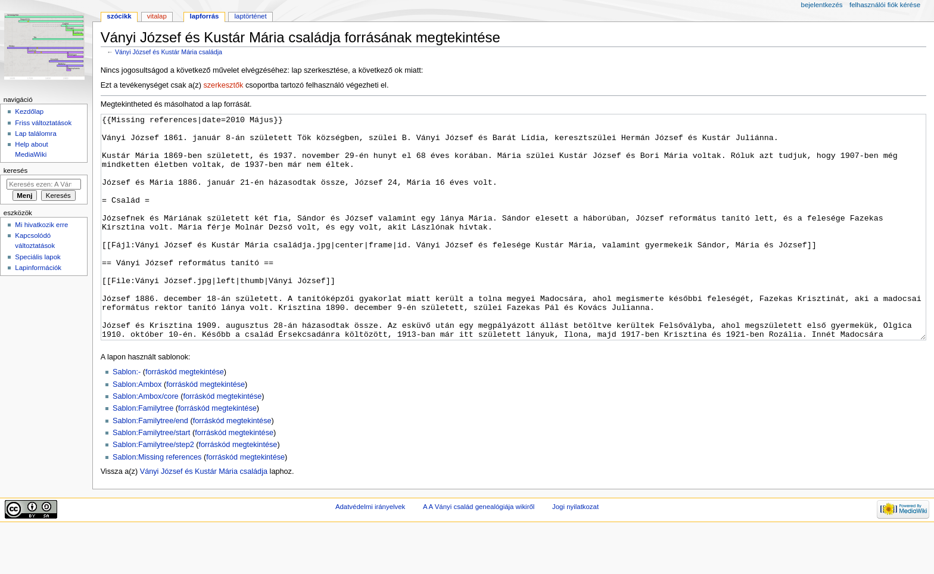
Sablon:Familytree (143, 453)
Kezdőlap (29, 111)
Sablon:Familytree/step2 (153, 489)
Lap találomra (35, 133)
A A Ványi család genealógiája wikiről (478, 551)
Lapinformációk (38, 267)
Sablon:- (127, 416)
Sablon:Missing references (157, 502)
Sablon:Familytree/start (151, 477)
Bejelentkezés (822, 4)
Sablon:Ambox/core (146, 441)
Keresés (15, 170)
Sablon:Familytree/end (150, 465)
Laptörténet (251, 16)
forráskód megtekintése (184, 416)
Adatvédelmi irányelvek (370, 551)
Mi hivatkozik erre (41, 224)
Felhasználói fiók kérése (884, 4)
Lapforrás (204, 16)
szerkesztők (223, 85)
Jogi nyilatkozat (575, 551)
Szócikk (119, 16)
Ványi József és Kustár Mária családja (168, 51)
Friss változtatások (43, 122)
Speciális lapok (37, 256)
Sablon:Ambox (137, 429)
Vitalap (157, 16)
